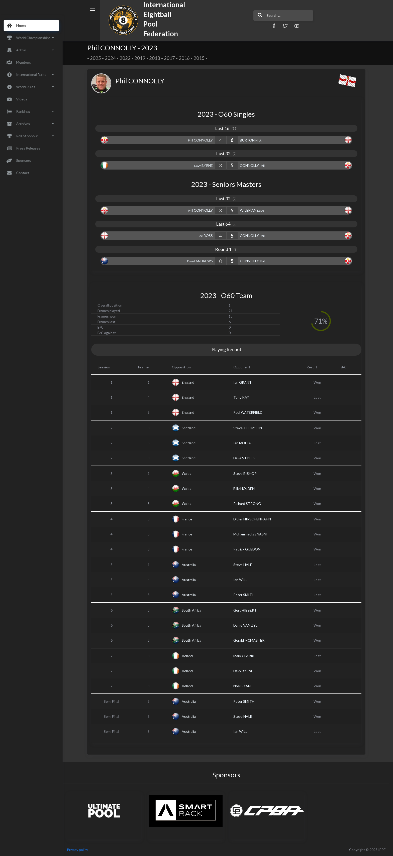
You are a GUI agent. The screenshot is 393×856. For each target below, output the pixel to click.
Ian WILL (242, 580)
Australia (190, 564)
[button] (255, 26)
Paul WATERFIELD (249, 412)
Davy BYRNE (245, 671)
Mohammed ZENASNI (252, 534)
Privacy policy (80, 849)
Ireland (188, 656)
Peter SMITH (245, 595)
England (189, 382)
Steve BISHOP (246, 473)
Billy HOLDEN (245, 488)
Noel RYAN (243, 686)
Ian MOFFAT (245, 443)
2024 (111, 58)
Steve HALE (244, 564)
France (188, 519)
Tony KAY (243, 397)
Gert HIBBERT (246, 610)
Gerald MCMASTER (250, 640)
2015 (200, 58)
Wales (188, 473)
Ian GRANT (244, 382)
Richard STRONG (248, 503)
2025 (97, 58)
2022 (126, 58)
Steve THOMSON (249, 428)
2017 (170, 58)
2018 (156, 58)
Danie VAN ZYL (247, 625)
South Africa (193, 610)
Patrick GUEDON (248, 549)
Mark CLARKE (246, 656)
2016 (185, 58)
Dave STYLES (245, 458)
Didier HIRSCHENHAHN (253, 519)
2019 (141, 58)
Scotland (190, 428)
